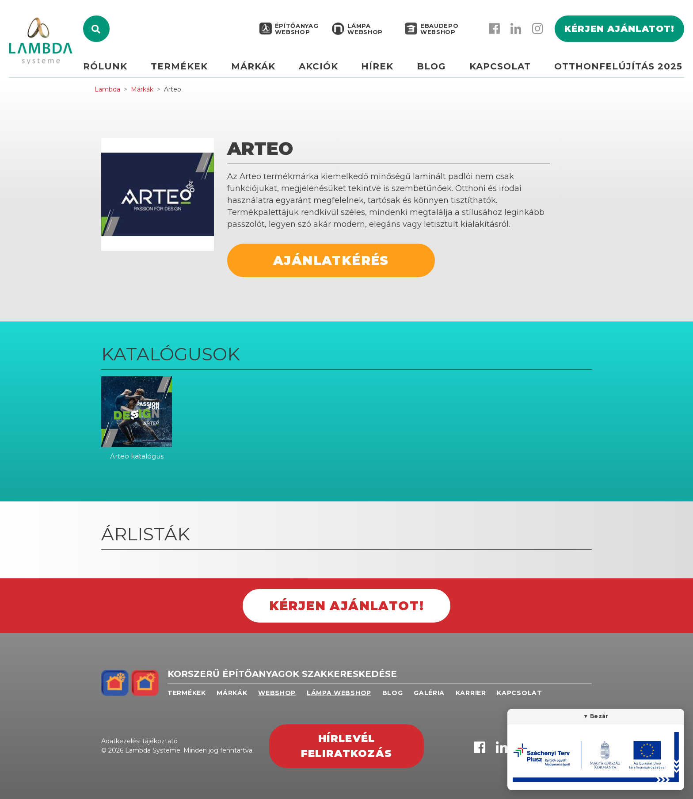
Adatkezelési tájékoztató (139, 741)
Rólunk (116, 69)
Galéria (429, 693)
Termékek (188, 69)
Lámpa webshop (364, 31)
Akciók (324, 69)
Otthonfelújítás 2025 (618, 69)
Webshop (277, 693)
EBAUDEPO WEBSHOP (438, 31)
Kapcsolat (502, 69)
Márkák (261, 69)
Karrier (471, 693)
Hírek (382, 69)
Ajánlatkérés (331, 260)
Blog (434, 69)
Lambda (107, 89)
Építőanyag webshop (296, 31)
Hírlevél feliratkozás (346, 746)
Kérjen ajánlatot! (619, 32)
